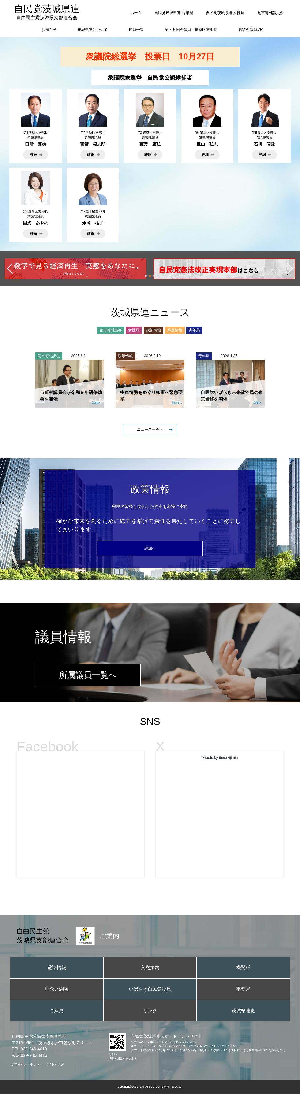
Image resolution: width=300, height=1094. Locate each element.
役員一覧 (136, 30)
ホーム (136, 13)
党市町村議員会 (270, 13)
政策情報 (153, 330)
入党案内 (150, 968)
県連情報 (174, 330)
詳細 (33, 154)
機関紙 (243, 968)
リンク (150, 1011)
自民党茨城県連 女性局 (225, 13)
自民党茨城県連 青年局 (173, 13)
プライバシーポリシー (27, 1065)
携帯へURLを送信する (123, 1059)
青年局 (194, 330)
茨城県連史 (243, 1011)
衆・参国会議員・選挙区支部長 (191, 30)
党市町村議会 (110, 330)
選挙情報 (56, 968)
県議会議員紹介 (251, 30)
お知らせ (48, 30)
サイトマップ (54, 1065)
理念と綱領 (56, 989)
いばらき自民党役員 (150, 989)
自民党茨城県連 (47, 12)
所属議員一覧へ (88, 675)
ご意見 (57, 1011)
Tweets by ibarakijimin (219, 758)
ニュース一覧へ (150, 429)
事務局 (243, 989)
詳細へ (150, 548)
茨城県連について (93, 30)
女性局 (133, 330)
